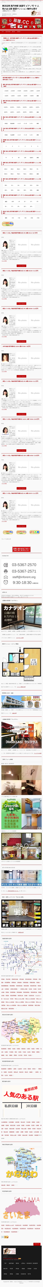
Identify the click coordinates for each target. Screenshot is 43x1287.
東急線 (38, 982)
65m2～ (12, 174)
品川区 (29, 1052)
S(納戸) (31, 157)
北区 (7, 1055)
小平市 (24, 1068)
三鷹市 (14, 1068)
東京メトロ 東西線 (20, 1002)
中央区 (24, 1052)
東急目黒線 (26, 985)
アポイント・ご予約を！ (11, 10)
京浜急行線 (31, 995)
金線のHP (14, 713)
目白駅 (6, 1128)
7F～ (12, 206)
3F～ (38, 201)
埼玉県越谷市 (7, 1231)
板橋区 (2, 1055)
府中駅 (33, 1128)
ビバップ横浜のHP (21, 686)
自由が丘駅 (24, 1135)
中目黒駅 (28, 1125)
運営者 (13, 31)
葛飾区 (10, 1055)
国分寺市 (21, 1072)
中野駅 (19, 1135)
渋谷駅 (37, 1122)
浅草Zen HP (21, 932)
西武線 (7, 992)
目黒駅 (22, 1125)
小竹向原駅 (36, 1131)
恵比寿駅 (31, 1135)
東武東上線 (20, 995)
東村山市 (16, 1072)
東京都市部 (3, 1068)
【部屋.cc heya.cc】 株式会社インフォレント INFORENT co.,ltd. (22, 1281)
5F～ (6, 206)
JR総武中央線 (15, 979)
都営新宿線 (30, 1005)
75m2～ (25, 174)
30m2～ (19, 169)
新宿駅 (33, 1122)
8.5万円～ (25, 107)
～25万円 (25, 95)
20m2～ (6, 169)
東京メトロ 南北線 (10, 1002)
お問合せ (23, 1263)
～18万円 (12, 95)
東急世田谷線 (19, 985)
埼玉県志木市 (8, 1228)
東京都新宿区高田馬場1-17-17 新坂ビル (10, 1258)
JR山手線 (8, 979)
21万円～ (19, 112)
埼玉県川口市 (18, 1225)
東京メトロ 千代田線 (30, 1002)
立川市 (6, 1075)
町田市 (10, 1075)
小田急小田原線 (13, 989)
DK (18, 157)
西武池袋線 (19, 992)
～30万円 (31, 95)
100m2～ (31, 174)
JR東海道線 (25, 982)
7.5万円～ (19, 107)
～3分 (12, 217)
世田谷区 (24, 1048)
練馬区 (38, 1052)
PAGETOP (37, 1243)
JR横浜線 (14, 982)
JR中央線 (22, 979)
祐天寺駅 (18, 1128)
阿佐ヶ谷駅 (23, 1128)
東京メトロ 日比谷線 (30, 998)
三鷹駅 (21, 1131)
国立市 (26, 1072)
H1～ (12, 185)
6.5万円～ (12, 107)
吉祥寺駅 (17, 1122)
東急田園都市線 (4, 985)
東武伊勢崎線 (13, 995)
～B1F (12, 201)
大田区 (28, 1048)
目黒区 (18, 1048)
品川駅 (18, 1125)
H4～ (19, 185)
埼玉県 (2, 1225)
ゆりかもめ (6, 998)
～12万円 (38, 90)
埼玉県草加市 (14, 1231)
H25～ (25, 190)
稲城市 (30, 1072)
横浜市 (8, 1185)
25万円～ (25, 112)
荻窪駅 (7, 1125)
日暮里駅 (36, 1135)
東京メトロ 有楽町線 (11, 1005)
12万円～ (38, 107)
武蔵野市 (10, 1068)
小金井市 (20, 1068)
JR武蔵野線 (7, 982)
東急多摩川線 (33, 985)
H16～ (37, 185)
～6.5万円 (12, 90)
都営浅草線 (11, 1008)
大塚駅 (17, 1131)
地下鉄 (11, 998)
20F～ (31, 206)
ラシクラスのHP (38, 753)
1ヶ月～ (31, 123)
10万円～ (31, 107)
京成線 (25, 995)
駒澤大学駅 (12, 1125)
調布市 (29, 1068)
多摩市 (37, 1072)
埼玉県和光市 (30, 1228)
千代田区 (11, 1052)
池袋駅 (2, 1125)
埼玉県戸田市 (32, 1225)
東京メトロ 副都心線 (22, 1005)
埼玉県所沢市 (23, 1228)
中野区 (37, 1048)
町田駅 (26, 1131)
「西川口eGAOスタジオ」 (13, 891)
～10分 (31, 217)
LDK (25, 157)
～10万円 (31, 90)
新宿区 (9, 1048)
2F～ (31, 201)
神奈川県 (3, 1185)
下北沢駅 (28, 1122)
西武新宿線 (12, 992)
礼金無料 (12, 135)
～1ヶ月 (19, 123)
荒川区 (25, 1055)
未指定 (6, 123)
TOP (3, 31)
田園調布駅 (11, 1131)
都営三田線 (37, 1005)
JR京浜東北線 (28, 979)
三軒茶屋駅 (11, 1122)
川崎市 (12, 1185)
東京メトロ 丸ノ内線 (19, 998)
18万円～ (12, 112)
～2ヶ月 (25, 123)
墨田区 (15, 1055)
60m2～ (6, 174)
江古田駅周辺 (4, 1122)
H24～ (18, 190)
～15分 (37, 217)
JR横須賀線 (32, 982)
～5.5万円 (6, 90)
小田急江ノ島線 (23, 989)
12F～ (25, 206)
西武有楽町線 (26, 992)
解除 (38, 95)
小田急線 (7, 989)
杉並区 (33, 1048)
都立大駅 (6, 1131)
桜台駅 (30, 1131)
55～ (38, 169)
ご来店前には (4, 10)
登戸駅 (32, 1125)
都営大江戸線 (4, 1008)
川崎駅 (37, 1125)
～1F (19, 201)
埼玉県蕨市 (25, 1225)
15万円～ (6, 112)
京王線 (30, 989)
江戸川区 (20, 1055)
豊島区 (33, 1052)
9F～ (19, 206)
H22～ (12, 190)
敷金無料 (12, 123)
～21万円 (19, 95)
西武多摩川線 (34, 992)
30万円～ (31, 112)
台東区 (6, 1052)
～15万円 (6, 95)
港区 (16, 1052)
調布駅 (29, 1128)
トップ (3, 42)
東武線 (7, 995)
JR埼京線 (35, 979)
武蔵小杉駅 (11, 1128)
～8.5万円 (25, 90)
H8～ (25, 185)
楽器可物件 (8, 31)
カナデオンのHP (20, 637)
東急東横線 (12, 985)
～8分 (25, 217)
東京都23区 (3, 1048)
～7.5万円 (19, 90)
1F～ (25, 201)
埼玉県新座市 (15, 1228)
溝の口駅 (23, 1122)
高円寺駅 (7, 1135)
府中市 (33, 1068)
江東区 (19, 1052)
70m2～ (19, 174)
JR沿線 (3, 979)
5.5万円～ (6, 107)
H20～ (6, 190)
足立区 (30, 1055)
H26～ (31, 190)
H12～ (31, 185)
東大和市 (10, 1072)
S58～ (6, 185)
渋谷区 (13, 1048)
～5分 (18, 217)
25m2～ (12, 169)
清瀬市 (5, 1072)
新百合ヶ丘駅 (13, 1135)
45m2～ (31, 169)
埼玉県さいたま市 (10, 1225)
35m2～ (25, 169)
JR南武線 (19, 982)
